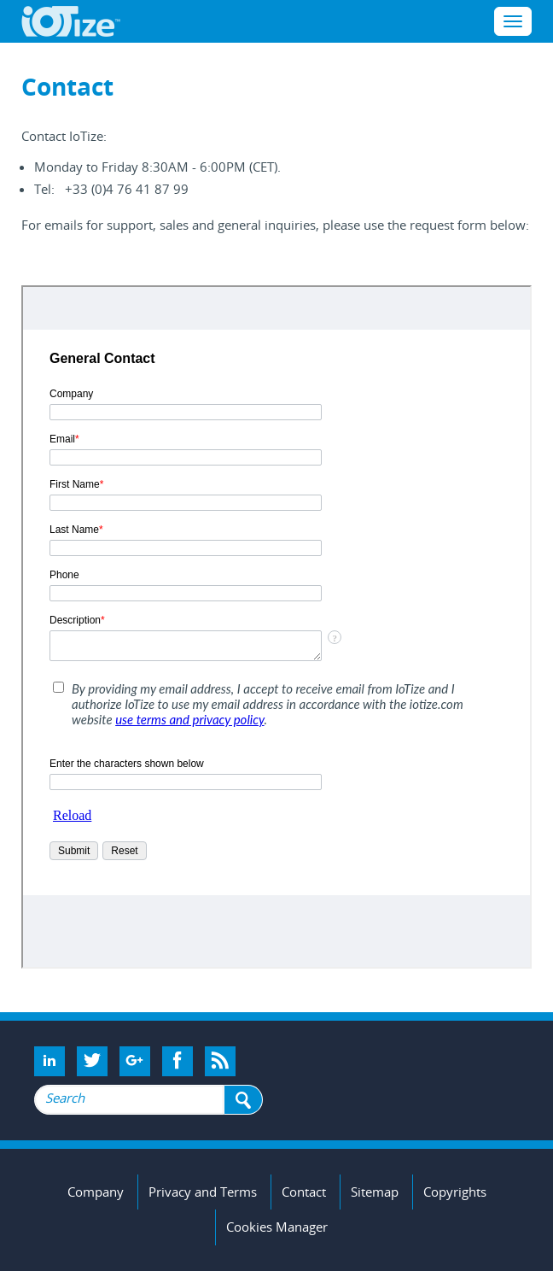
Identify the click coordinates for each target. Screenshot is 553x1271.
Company (95, 1191)
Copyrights (454, 1191)
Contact (304, 1191)
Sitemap (375, 1191)
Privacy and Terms (202, 1191)
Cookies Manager (277, 1226)
